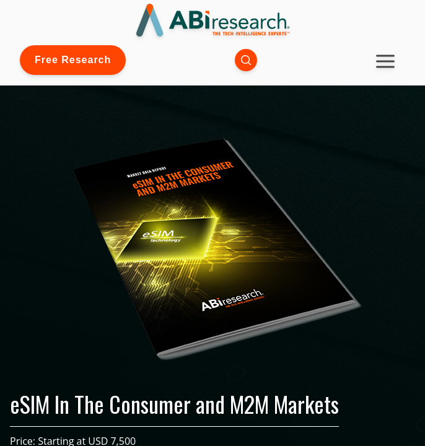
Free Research (73, 60)
